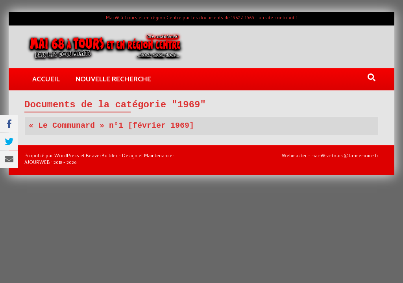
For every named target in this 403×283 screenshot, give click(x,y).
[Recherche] (371, 77)
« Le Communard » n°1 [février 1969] (111, 125)
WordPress (66, 156)
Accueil (46, 79)
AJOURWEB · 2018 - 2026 (50, 163)
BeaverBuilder (102, 156)
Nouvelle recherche (113, 79)
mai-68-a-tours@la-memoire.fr (345, 156)
